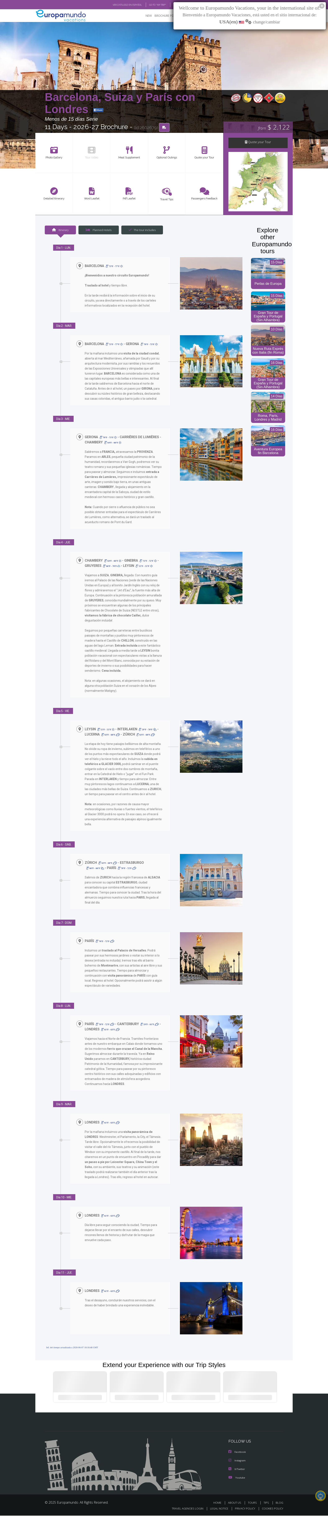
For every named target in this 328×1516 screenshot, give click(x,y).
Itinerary (60, 230)
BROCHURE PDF (162, 15)
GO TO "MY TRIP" (150, 5)
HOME (219, 1503)
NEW (144, 15)
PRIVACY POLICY (243, 1509)
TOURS (253, 1503)
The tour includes (140, 230)
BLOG (171, 5)
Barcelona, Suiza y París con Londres (120, 103)
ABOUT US (236, 1503)
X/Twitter (236, 1469)
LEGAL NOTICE (216, 1509)
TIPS (267, 1503)
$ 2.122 (274, 127)
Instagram (237, 1461)
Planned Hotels (98, 230)
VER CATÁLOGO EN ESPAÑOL (117, 5)
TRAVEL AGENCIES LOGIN (184, 1509)
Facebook (237, 1452)
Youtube (236, 1478)
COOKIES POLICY (271, 1509)
